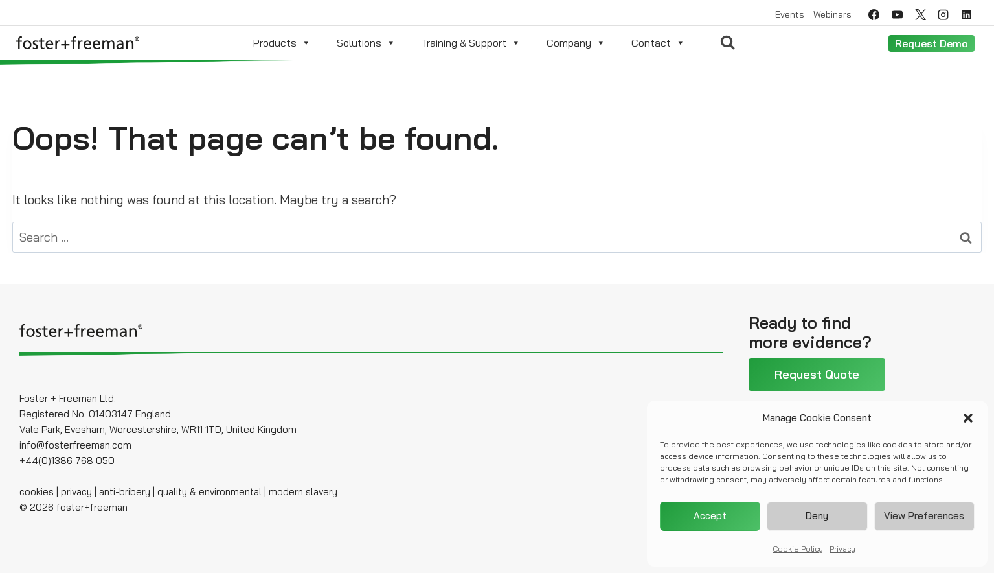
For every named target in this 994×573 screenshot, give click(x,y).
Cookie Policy (798, 549)
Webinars (832, 14)
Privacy (842, 549)
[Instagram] (943, 14)
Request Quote (816, 374)
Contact (658, 43)
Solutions (366, 43)
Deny (817, 515)
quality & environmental (209, 491)
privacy (76, 491)
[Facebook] (874, 14)
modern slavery (303, 491)
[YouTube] (897, 14)
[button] (968, 418)
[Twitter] (920, 14)
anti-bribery (124, 491)
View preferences (924, 515)
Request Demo (931, 43)
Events (789, 14)
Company (576, 43)
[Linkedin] (967, 14)
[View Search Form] (727, 42)
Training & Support (471, 43)
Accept (710, 515)
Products (282, 43)
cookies (36, 491)
